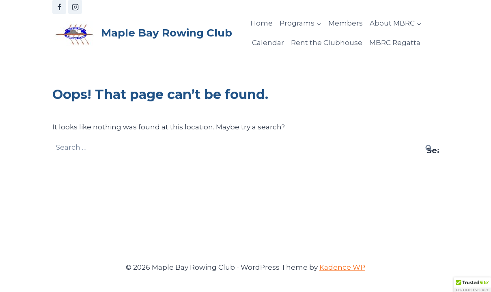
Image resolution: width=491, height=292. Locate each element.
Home (261, 23)
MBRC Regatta (394, 43)
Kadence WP (342, 267)
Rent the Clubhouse (326, 43)
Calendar (268, 43)
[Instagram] (75, 7)
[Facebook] (59, 7)
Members (345, 23)
